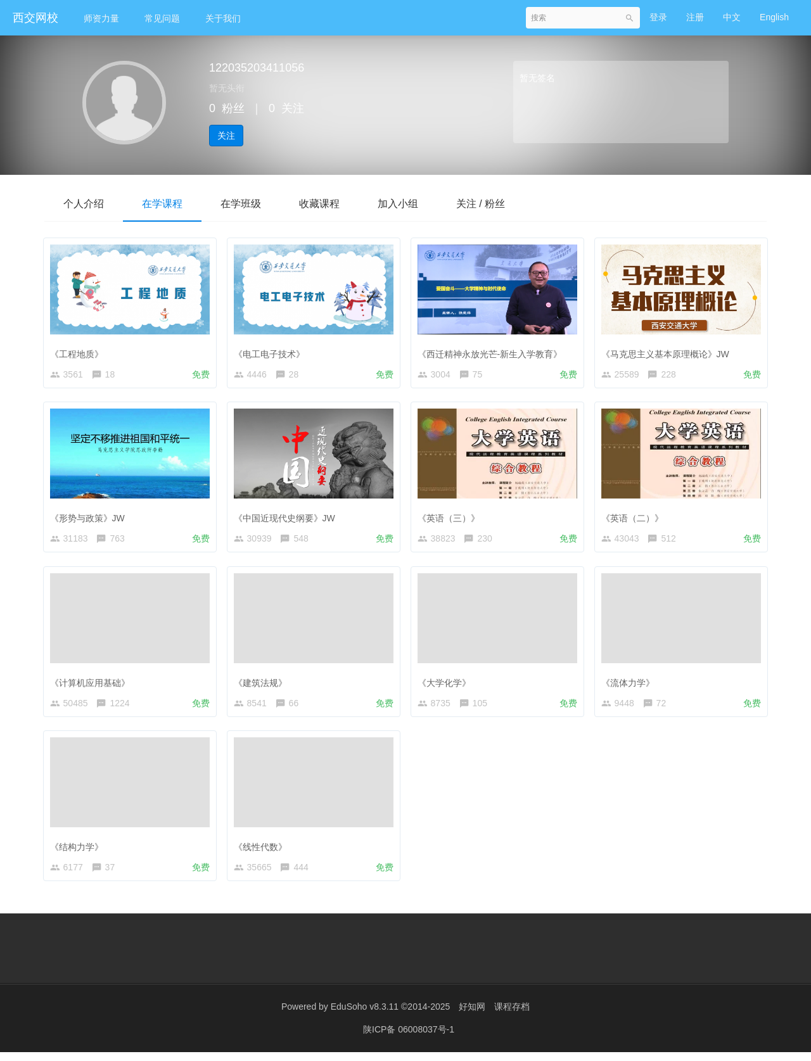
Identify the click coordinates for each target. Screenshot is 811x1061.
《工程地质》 (79, 351)
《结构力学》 (79, 851)
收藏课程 (319, 203)
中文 (732, 17)
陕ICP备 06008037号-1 (408, 1039)
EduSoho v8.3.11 (365, 1017)
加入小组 (398, 203)
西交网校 (35, 17)
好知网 (472, 1017)
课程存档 (512, 1017)
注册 (695, 17)
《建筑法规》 (263, 685)
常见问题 (162, 18)
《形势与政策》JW (90, 517)
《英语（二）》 (635, 517)
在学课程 (162, 203)
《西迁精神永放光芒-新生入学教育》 (492, 351)
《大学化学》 (446, 685)
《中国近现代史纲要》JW (287, 517)
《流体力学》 (630, 685)
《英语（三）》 (451, 517)
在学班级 (240, 203)
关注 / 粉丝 (480, 203)
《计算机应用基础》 (92, 685)
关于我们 (223, 18)
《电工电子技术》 (271, 351)
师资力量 (101, 18)
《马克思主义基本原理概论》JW (668, 351)
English (774, 17)
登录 (658, 17)
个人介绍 (83, 203)
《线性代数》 (263, 851)
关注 (226, 135)
